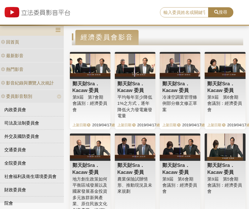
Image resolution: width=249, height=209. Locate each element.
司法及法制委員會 (21, 122)
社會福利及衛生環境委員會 (30, 176)
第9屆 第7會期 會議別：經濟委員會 (89, 103)
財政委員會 (15, 189)
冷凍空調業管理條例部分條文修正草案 (179, 103)
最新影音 (12, 55)
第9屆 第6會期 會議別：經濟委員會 (224, 103)
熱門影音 (12, 69)
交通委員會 (15, 149)
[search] (184, 12)
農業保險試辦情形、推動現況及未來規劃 (134, 185)
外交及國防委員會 (21, 136)
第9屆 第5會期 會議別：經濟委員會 (224, 185)
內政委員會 (15, 109)
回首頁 (10, 41)
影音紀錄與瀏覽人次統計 (27, 82)
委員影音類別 (16, 96)
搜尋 (220, 12)
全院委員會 (15, 163)
